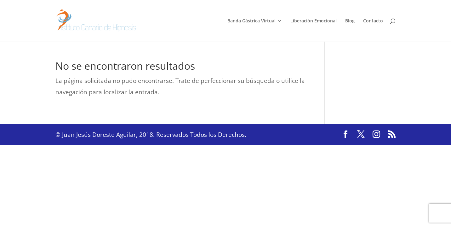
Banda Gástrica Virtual (251, 21)
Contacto (373, 21)
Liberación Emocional (313, 21)
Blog (350, 21)
